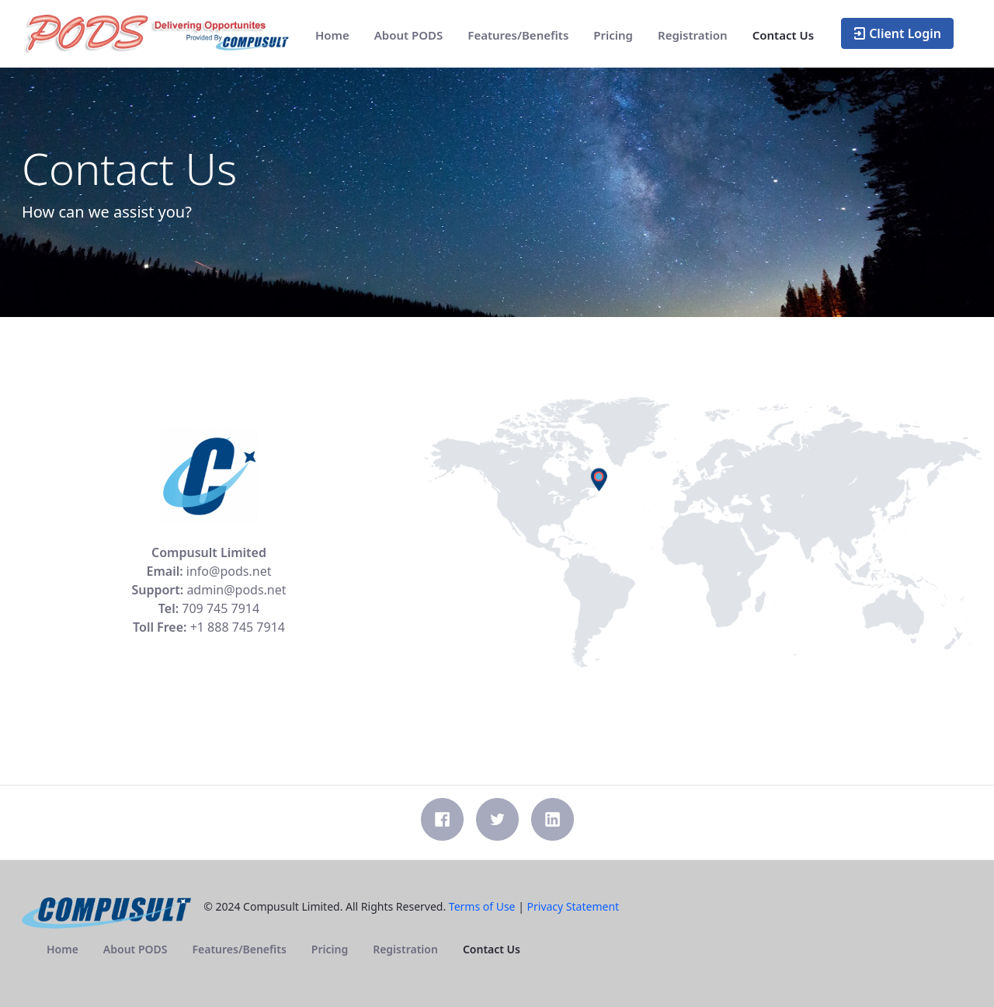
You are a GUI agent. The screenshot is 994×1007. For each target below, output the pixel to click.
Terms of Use (482, 906)
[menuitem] (332, 35)
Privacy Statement (573, 906)
